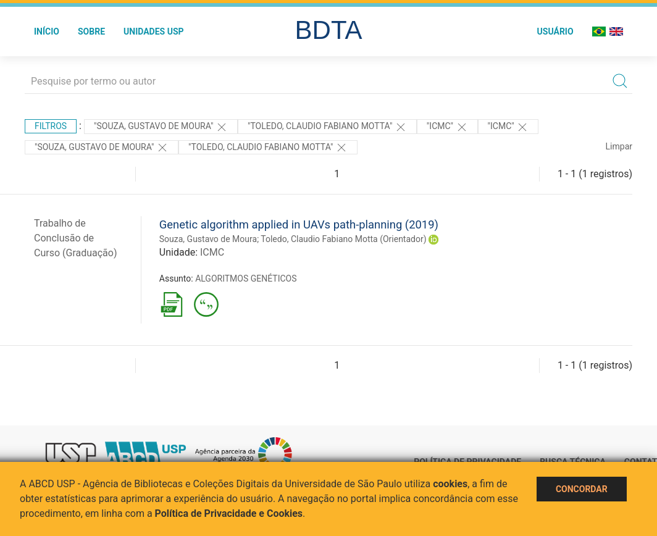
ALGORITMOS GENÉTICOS (245, 278)
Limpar (619, 146)
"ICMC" (447, 127)
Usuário (555, 31)
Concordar (582, 489)
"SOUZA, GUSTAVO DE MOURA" (102, 147)
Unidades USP (153, 31)
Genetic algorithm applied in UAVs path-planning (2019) (298, 224)
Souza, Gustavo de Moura (208, 239)
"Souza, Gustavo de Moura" (161, 127)
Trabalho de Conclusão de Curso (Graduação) (75, 238)
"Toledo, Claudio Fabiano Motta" (327, 127)
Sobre (91, 31)
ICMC (212, 252)
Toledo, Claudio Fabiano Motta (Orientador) (343, 239)
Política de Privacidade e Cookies (229, 513)
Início (46, 31)
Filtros (51, 126)
